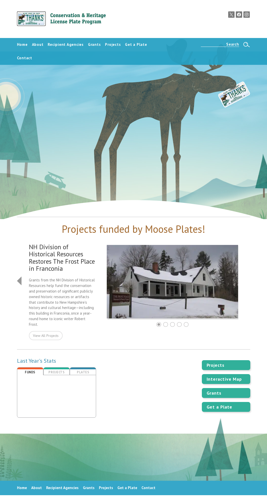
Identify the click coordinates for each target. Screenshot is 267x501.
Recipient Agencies (62, 487)
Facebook (239, 14)
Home (22, 487)
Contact (148, 487)
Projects (215, 365)
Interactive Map (224, 379)
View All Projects (46, 335)
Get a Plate (219, 407)
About (36, 487)
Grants (214, 393)
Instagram (246, 14)
